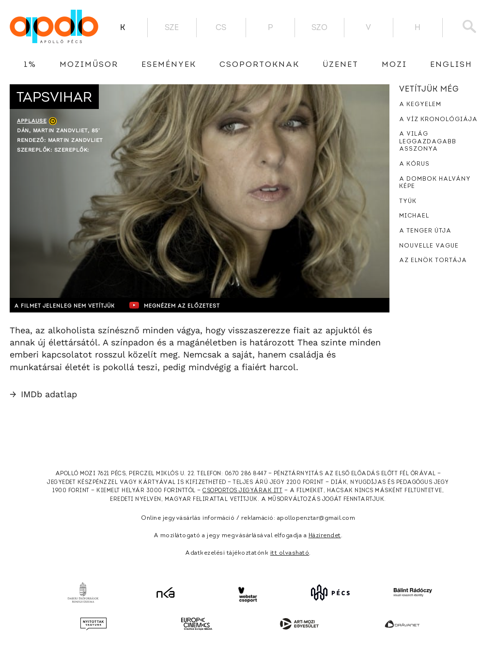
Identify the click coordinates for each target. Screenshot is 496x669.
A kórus (414, 164)
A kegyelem (420, 105)
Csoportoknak (259, 65)
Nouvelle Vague (429, 246)
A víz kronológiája (438, 120)
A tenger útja (425, 231)
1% (30, 65)
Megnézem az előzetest (198, 305)
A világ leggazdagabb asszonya (427, 141)
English (451, 65)
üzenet (340, 65)
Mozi (394, 65)
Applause (31, 121)
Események (168, 65)
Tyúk (408, 201)
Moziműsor (89, 65)
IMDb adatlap (43, 394)
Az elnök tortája (433, 261)
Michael (414, 216)
